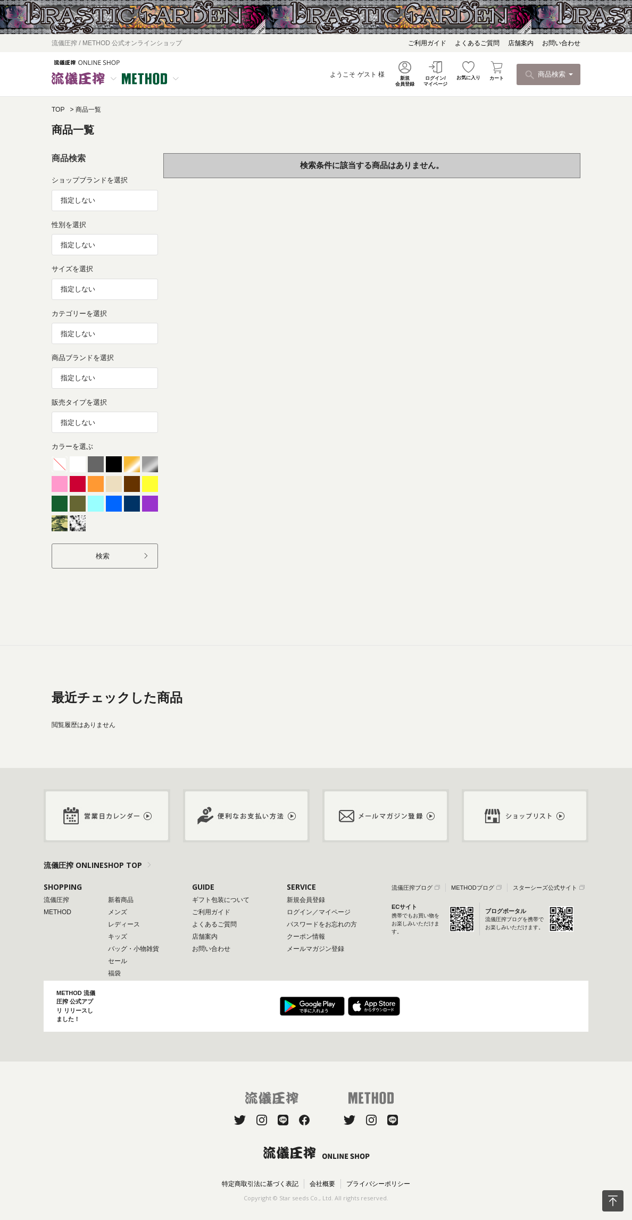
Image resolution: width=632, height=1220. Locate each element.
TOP (58, 109)
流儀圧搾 (56, 900)
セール (117, 961)
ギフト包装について (221, 900)
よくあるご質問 (477, 43)
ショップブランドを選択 (90, 180)
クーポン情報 (306, 936)
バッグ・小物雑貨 (133, 948)
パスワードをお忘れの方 (322, 924)
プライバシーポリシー (378, 1184)
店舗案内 (521, 43)
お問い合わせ (561, 43)
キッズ (117, 936)
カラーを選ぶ (72, 446)
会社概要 (322, 1184)
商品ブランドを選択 (83, 358)
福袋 (114, 973)
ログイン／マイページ (319, 912)
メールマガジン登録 (315, 948)
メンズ (117, 912)
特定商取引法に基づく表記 (260, 1184)
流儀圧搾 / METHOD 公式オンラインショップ (117, 43)
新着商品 (121, 900)
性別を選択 (69, 225)
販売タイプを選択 (79, 402)
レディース (124, 924)
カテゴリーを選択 (79, 313)
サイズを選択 (72, 269)
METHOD (57, 912)
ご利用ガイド (427, 43)
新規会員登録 (306, 900)
